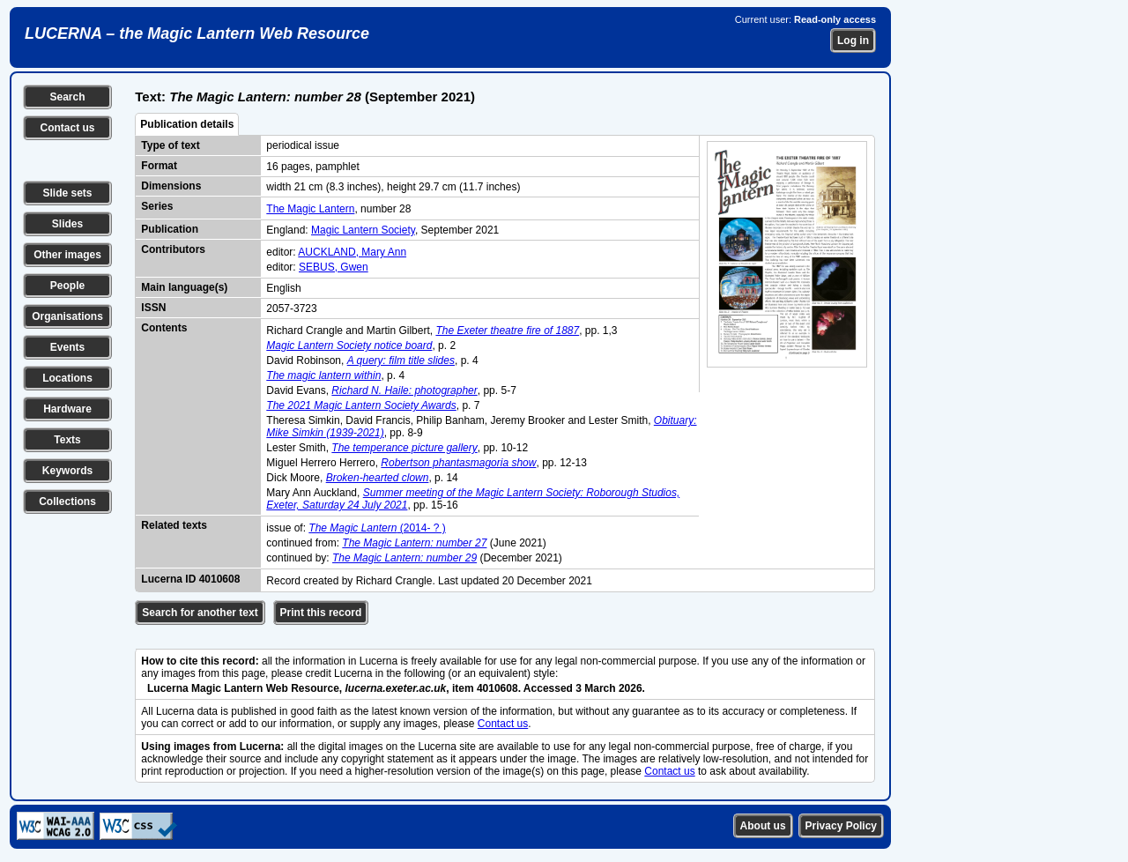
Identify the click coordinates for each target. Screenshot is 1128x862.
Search (67, 97)
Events (67, 347)
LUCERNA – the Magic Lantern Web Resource (197, 33)
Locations (67, 378)
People (67, 285)
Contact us (67, 128)
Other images (67, 255)
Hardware (67, 409)
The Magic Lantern (310, 209)
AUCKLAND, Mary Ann (352, 252)
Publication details (187, 124)
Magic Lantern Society (363, 230)
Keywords (67, 470)
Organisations (67, 316)
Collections (67, 501)
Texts (67, 440)
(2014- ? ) (376, 528)
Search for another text (199, 612)
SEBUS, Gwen (333, 267)
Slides (67, 224)
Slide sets (67, 193)
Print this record (321, 612)
